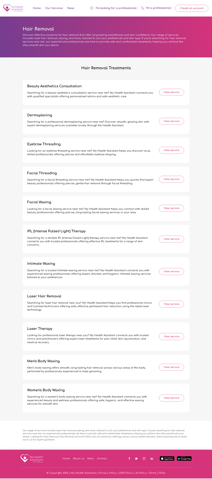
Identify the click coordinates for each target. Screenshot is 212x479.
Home (37, 8)
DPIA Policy (126, 473)
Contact (102, 459)
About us (78, 459)
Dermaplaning (39, 116)
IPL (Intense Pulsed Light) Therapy (56, 232)
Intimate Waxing (41, 264)
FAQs (162, 473)
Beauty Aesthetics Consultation (54, 87)
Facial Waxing (39, 203)
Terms (152, 473)
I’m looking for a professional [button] (114, 8)
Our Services (54, 8)
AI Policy (141, 473)
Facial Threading (42, 174)
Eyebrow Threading (44, 145)
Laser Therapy (39, 329)
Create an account (192, 8)
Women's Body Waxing (46, 391)
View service (171, 93)
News (70, 8)
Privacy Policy (108, 473)
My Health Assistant (84, 473)
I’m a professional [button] (156, 8)
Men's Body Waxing (43, 362)
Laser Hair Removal (44, 297)
